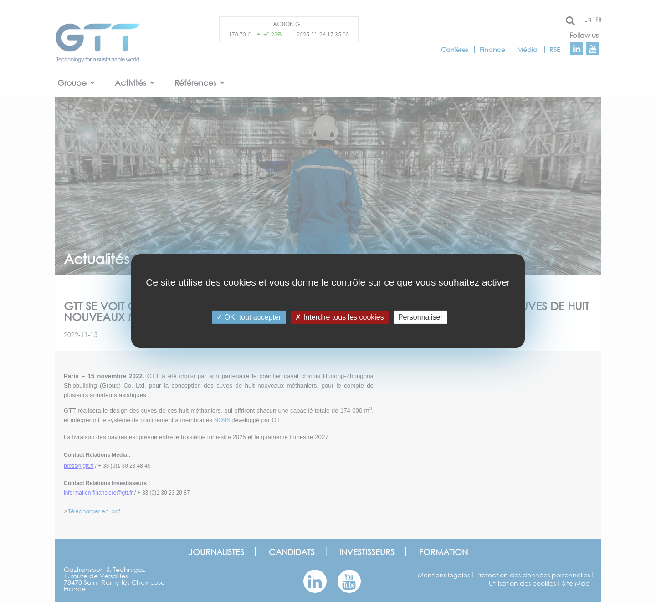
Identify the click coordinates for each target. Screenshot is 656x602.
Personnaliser (420, 317)
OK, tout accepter (248, 317)
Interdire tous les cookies (339, 317)
